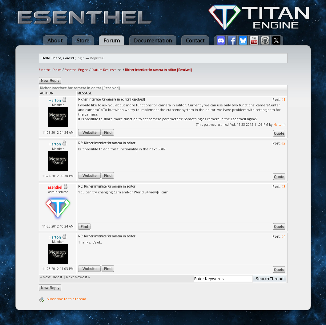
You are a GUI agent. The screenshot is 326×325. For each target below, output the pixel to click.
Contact (195, 40)
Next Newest (76, 277)
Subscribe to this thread (66, 298)
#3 (283, 186)
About (54, 40)
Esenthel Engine (76, 70)
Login (80, 58)
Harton (278, 124)
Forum (111, 40)
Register (96, 58)
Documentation (153, 40)
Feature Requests (103, 70)
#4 (283, 236)
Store (83, 40)
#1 (283, 99)
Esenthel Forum (50, 70)
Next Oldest (52, 277)
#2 (283, 143)
